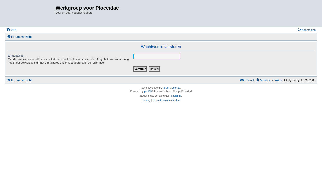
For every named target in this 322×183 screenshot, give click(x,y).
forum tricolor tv (171, 87)
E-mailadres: (16, 55)
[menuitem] (11, 30)
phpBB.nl (176, 95)
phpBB (148, 91)
